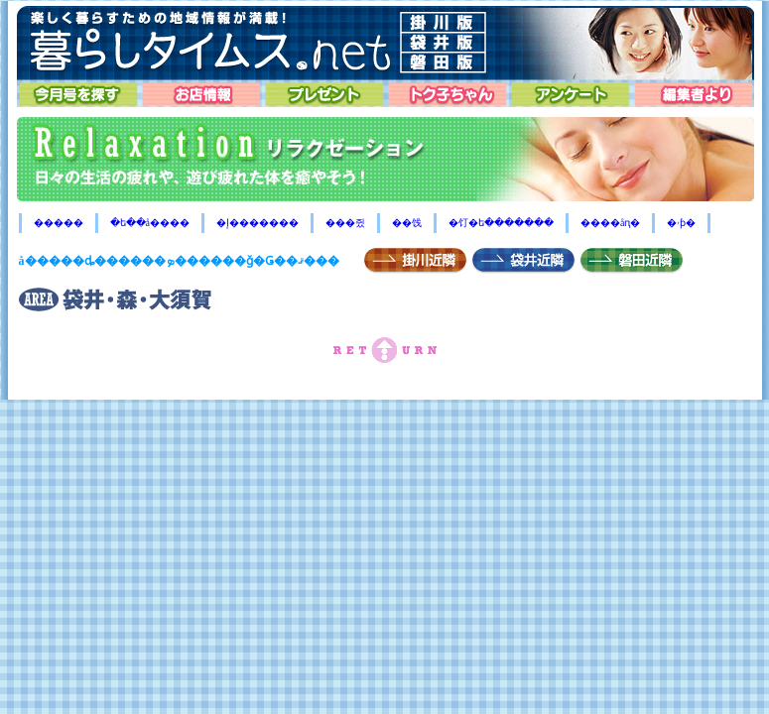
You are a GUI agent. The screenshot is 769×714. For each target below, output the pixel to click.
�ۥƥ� (681, 222)
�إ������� (257, 222)
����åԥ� (610, 222)
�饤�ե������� (501, 222)
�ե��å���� (150, 222)
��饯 (407, 222)
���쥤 (345, 222)
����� (58, 222)
